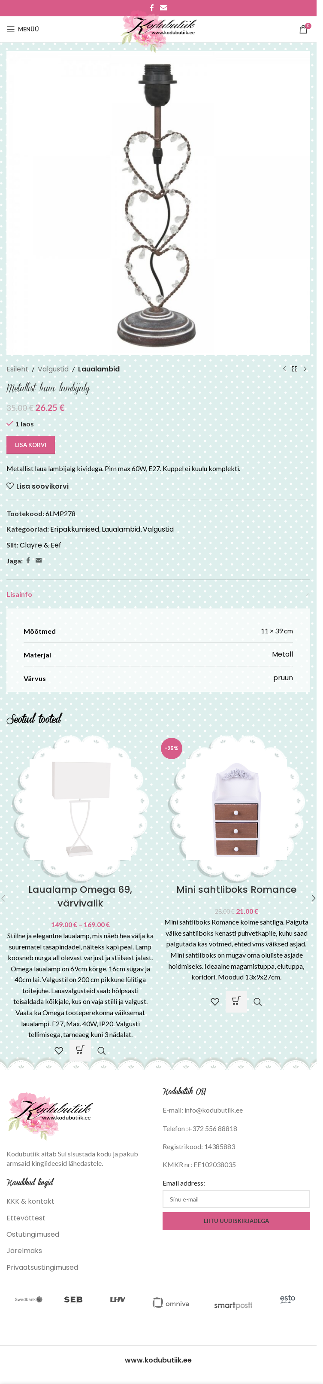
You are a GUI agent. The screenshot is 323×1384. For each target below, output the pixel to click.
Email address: (184, 1183)
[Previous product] (284, 369)
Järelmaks (24, 1251)
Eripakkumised (74, 529)
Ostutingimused (32, 1234)
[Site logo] (158, 28)
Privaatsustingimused (42, 1267)
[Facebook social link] (28, 560)
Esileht (17, 369)
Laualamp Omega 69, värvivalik (80, 896)
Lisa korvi (30, 444)
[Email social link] (38, 560)
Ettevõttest (25, 1218)
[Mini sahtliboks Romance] (236, 809)
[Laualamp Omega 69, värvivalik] (80, 809)
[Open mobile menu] (22, 29)
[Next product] (305, 369)
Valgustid (53, 369)
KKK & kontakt (30, 1201)
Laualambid (99, 369)
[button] (236, 1002)
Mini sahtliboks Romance (236, 889)
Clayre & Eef (40, 545)
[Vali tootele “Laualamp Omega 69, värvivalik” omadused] (80, 1051)
